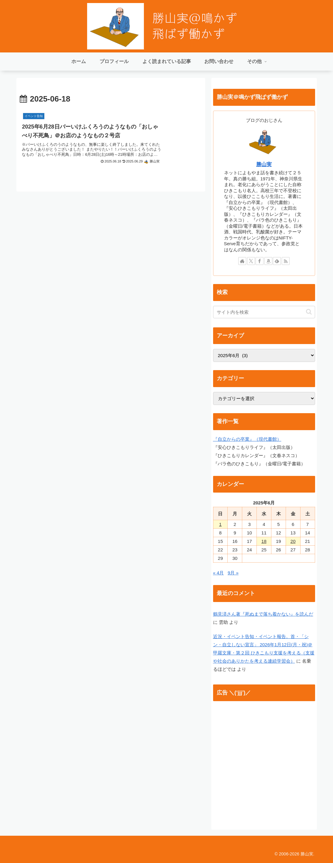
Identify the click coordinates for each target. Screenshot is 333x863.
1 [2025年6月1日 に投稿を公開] (220, 524)
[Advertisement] (264, 764)
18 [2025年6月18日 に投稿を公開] (264, 541)
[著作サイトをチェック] (242, 261)
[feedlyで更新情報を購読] (277, 261)
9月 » (233, 572)
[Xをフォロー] (251, 261)
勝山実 (264, 164)
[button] (309, 311)
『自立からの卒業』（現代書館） (247, 439)
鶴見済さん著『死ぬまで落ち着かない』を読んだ (263, 614)
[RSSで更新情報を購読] (286, 261)
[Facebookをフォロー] (259, 261)
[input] (264, 312)
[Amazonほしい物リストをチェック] (268, 261)
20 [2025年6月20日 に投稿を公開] (293, 541)
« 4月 (218, 572)
